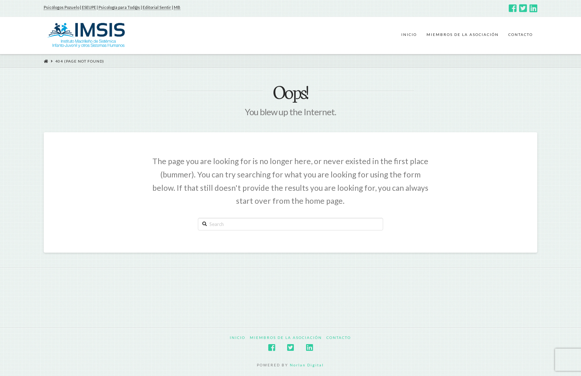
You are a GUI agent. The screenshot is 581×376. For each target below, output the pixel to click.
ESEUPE (89, 7)
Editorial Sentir (157, 7)
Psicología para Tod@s (119, 7)
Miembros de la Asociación (286, 337)
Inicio (237, 337)
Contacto (338, 337)
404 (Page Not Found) (79, 61)
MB (177, 7)
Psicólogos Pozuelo (61, 7)
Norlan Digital (307, 365)
